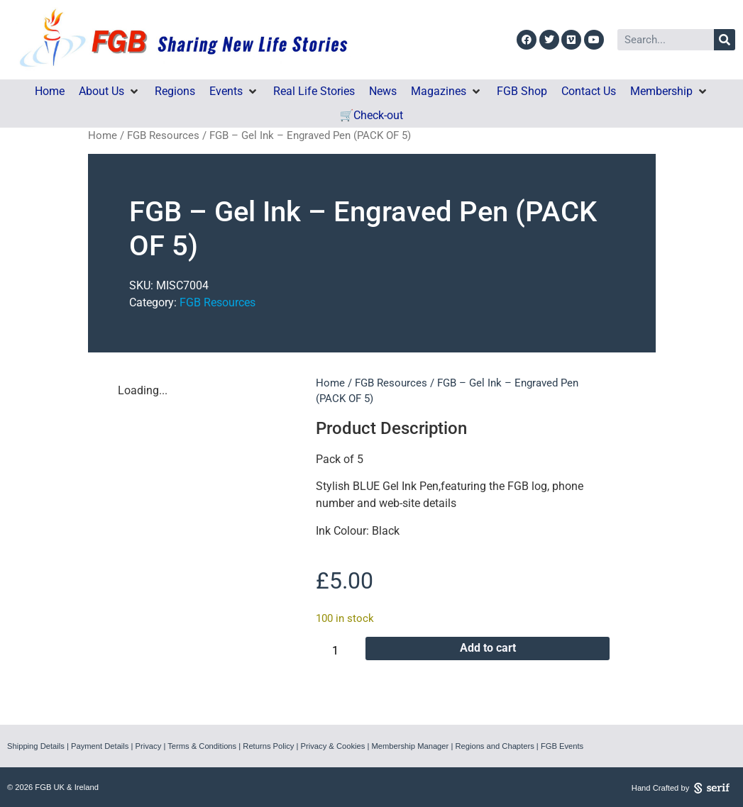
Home (102, 135)
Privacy (149, 746)
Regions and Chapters (494, 746)
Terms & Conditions (201, 746)
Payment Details (99, 746)
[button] (110, 91)
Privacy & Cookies (333, 746)
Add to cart (488, 648)
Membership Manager (409, 746)
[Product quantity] (340, 651)
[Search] (724, 39)
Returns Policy (268, 746)
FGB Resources (163, 135)
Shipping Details (36, 746)
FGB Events (562, 746)
